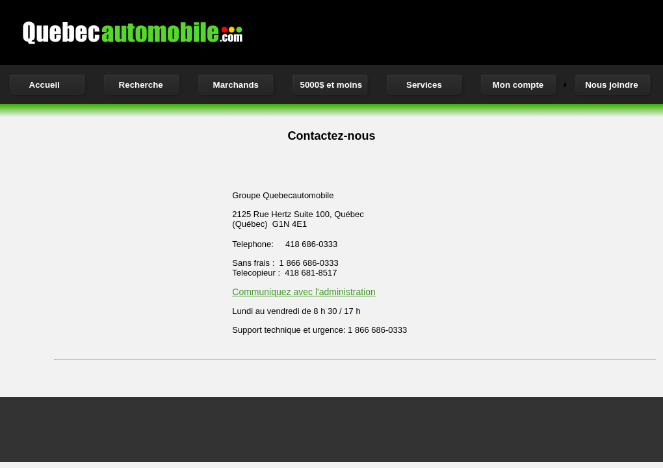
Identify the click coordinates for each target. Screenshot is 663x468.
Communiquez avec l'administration (304, 292)
